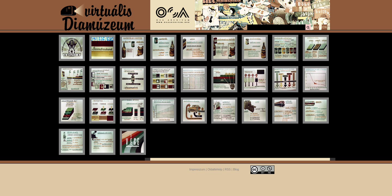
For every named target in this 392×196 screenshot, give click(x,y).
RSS (228, 169)
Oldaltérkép (214, 169)
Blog (236, 169)
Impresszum (197, 169)
